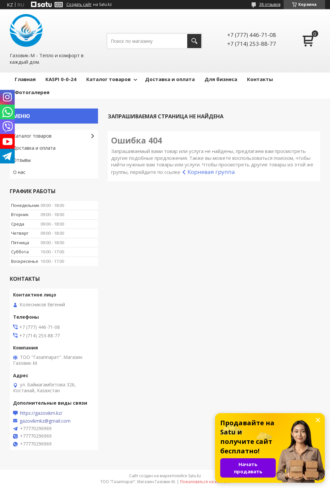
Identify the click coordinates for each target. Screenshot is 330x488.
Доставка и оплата (170, 79)
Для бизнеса (221, 79)
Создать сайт (78, 4)
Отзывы (22, 160)
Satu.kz (194, 476)
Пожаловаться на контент (205, 481)
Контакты (260, 79)
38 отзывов (269, 4)
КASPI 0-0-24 (60, 79)
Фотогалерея (32, 92)
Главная (25, 79)
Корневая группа (211, 172)
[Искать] (194, 41)
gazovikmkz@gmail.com (45, 421)
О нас (19, 172)
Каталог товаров (108, 79)
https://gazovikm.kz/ (41, 413)
